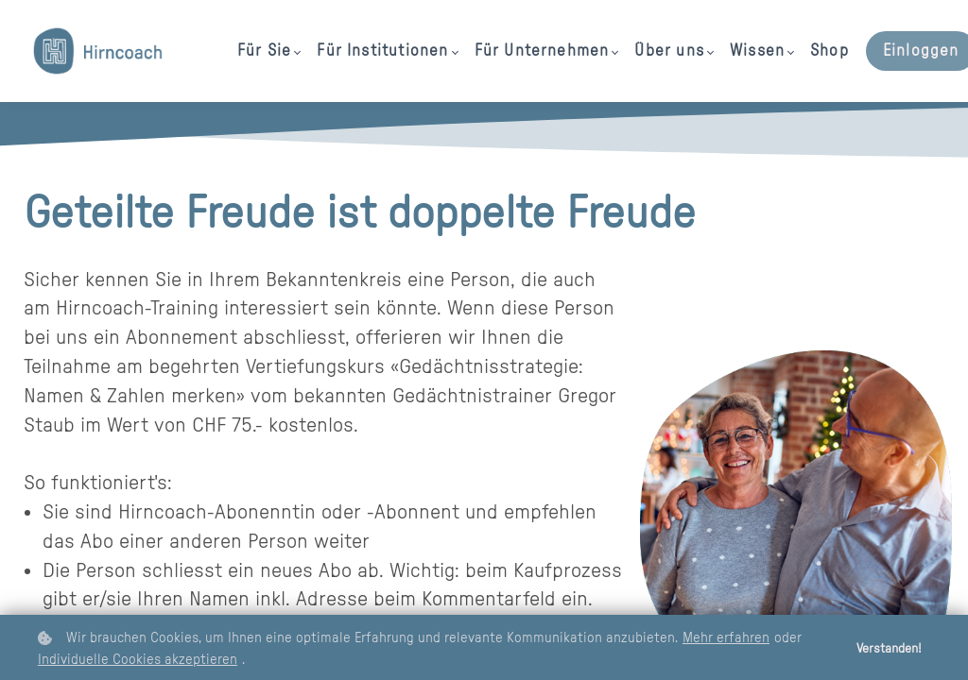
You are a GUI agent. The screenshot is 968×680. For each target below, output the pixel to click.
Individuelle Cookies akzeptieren (137, 660)
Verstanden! (889, 648)
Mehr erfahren (726, 638)
